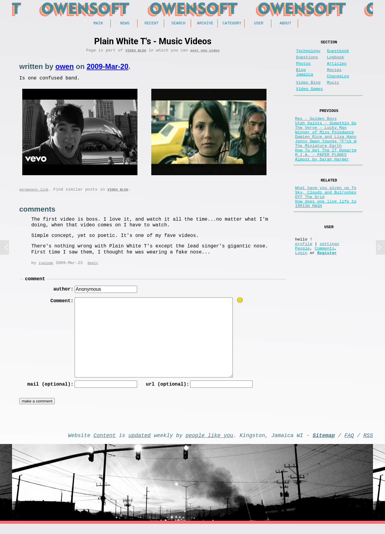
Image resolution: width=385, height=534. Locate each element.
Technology (308, 53)
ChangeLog (338, 83)
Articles (336, 68)
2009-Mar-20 (107, 68)
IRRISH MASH (308, 235)
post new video (205, 52)
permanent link (33, 193)
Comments (324, 284)
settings (329, 278)
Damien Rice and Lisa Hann (325, 153)
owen (64, 68)
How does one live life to (325, 230)
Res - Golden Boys (316, 130)
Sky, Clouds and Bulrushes (325, 218)
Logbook (335, 61)
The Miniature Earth (318, 165)
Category (232, 23)
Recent (152, 23)
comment (35, 284)
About (285, 23)
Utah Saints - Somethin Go (325, 136)
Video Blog (135, 52)
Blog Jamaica (304, 79)
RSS (368, 444)
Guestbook (338, 53)
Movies (334, 76)
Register (327, 289)
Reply (93, 267)
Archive (205, 23)
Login (301, 289)
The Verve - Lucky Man (320, 142)
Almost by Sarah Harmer (322, 182)
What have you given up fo (325, 213)
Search (178, 23)
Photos (303, 68)
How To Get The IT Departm (325, 170)
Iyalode (45, 267)
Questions (307, 61)
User (258, 23)
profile (303, 278)
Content (105, 444)
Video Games (309, 98)
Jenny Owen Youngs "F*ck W (325, 159)
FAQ (349, 444)
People (302, 284)
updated (139, 444)
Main (98, 23)
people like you (209, 444)
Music (333, 91)
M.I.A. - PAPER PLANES (320, 176)
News (124, 23)
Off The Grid (310, 224)
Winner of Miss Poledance (324, 148)
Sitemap (324, 444)
